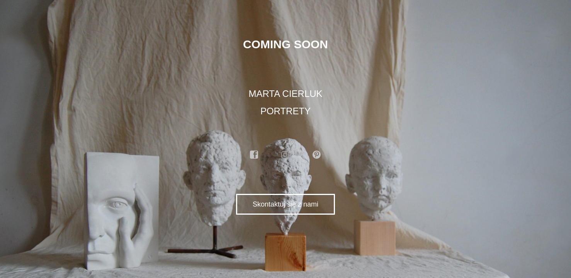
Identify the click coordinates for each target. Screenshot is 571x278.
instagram (285, 155)
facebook (254, 155)
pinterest (317, 155)
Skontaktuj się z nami (285, 204)
